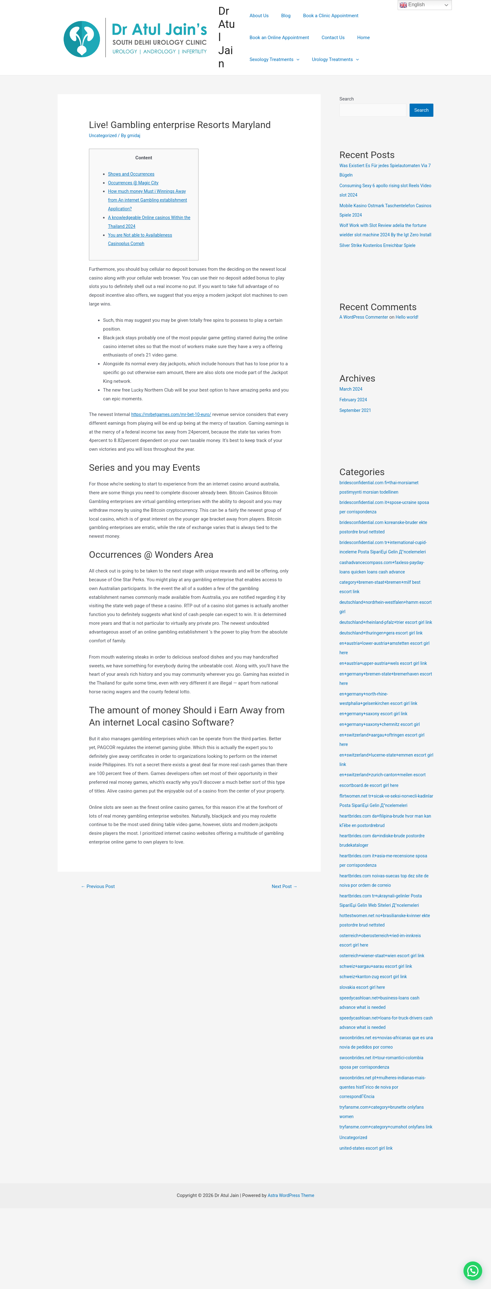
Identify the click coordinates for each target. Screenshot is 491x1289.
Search (346, 99)
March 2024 (351, 399)
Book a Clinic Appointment (324, 26)
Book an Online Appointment (391, 26)
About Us (259, 26)
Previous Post (99, 887)
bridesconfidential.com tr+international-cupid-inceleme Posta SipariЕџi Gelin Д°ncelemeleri (380, 562)
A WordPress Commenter (365, 327)
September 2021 (356, 420)
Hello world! (412, 327)
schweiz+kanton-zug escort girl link (376, 1015)
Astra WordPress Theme (291, 1243)
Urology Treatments (386, 48)
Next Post (283, 887)
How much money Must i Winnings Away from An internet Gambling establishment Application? (150, 200)
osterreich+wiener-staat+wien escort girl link (385, 994)
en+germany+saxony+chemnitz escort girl (383, 762)
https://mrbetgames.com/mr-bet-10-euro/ (174, 414)
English (412, 5)
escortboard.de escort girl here (371, 823)
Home (288, 48)
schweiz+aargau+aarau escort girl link (378, 1004)
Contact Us (261, 48)
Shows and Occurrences (133, 174)
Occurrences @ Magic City (135, 183)
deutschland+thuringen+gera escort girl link (384, 662)
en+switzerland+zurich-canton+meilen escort (386, 813)
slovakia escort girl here (364, 1025)
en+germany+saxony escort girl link (376, 752)
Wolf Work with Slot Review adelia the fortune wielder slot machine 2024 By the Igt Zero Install (385, 235)
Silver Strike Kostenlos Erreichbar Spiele (380, 255)
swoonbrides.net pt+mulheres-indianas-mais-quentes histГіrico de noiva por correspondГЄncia (386, 1125)
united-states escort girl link (368, 1196)
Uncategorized (104, 135)
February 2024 (354, 410)
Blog (282, 26)
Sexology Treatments (329, 48)
